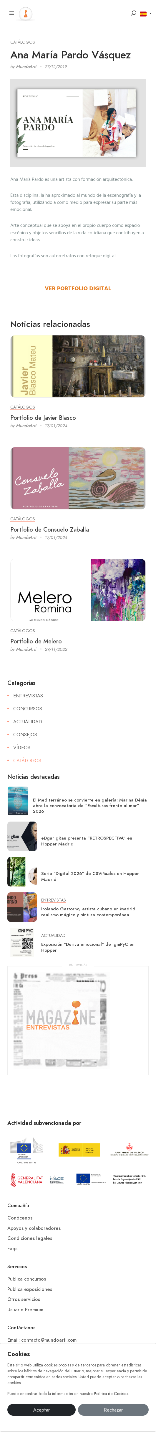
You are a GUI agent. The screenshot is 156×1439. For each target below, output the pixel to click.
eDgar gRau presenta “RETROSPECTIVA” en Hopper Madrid (86, 841)
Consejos (25, 735)
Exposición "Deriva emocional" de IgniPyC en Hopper (88, 947)
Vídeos (21, 748)
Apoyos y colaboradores (34, 1228)
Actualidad (27, 722)
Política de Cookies (111, 1394)
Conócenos (19, 1218)
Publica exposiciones (29, 1289)
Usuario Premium (25, 1310)
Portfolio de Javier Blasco (43, 418)
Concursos (27, 709)
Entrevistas (28, 696)
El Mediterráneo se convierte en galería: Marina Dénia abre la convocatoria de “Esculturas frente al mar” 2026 (90, 805)
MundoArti (26, 67)
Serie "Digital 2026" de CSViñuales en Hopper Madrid (90, 876)
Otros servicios (23, 1299)
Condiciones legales (29, 1238)
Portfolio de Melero (36, 641)
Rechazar (113, 1410)
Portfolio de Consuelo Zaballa (49, 529)
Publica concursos (26, 1279)
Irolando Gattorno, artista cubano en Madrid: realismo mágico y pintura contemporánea (89, 911)
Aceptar (41, 1410)
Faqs (12, 1248)
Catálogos (22, 42)
